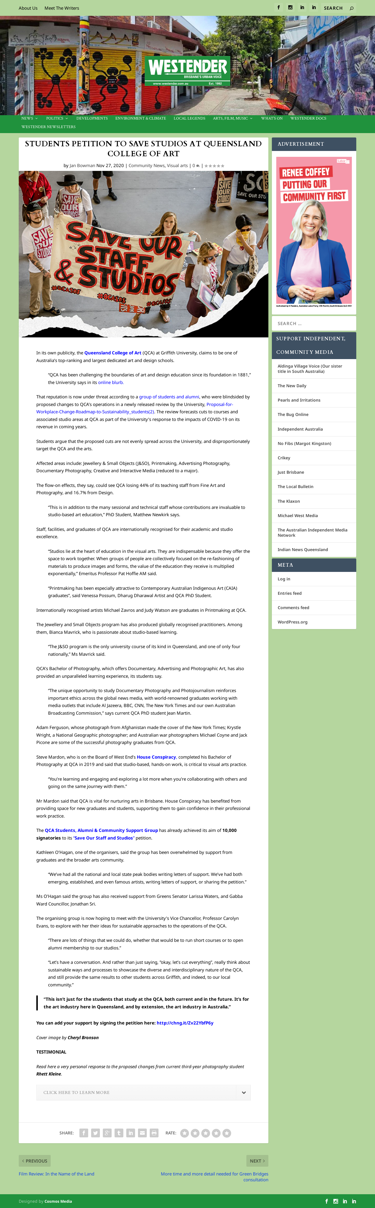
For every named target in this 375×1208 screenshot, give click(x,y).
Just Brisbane (291, 472)
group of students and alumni (169, 397)
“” (103, 838)
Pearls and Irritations (299, 400)
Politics (54, 118)
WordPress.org (293, 622)
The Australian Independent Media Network (312, 532)
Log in (284, 579)
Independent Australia (300, 429)
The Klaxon (289, 501)
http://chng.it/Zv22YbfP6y (185, 1023)
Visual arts (177, 165)
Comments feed (293, 607)
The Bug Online (293, 414)
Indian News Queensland (303, 549)
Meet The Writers (62, 8)
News (27, 118)
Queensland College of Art (113, 353)
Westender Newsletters (48, 127)
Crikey (284, 458)
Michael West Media (298, 515)
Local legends (189, 118)
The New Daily (292, 385)
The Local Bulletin (295, 486)
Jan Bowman (82, 165)
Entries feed (290, 593)
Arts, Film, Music (230, 118)
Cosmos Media (58, 1201)
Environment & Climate (140, 118)
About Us (28, 8)
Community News (147, 165)
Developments (92, 118)
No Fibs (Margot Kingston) (304, 443)
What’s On (272, 118)
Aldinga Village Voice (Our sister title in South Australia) (310, 368)
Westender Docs (308, 118)
